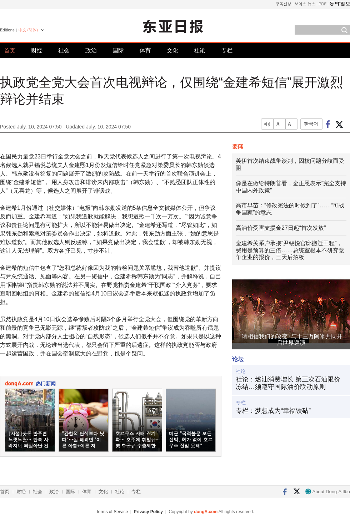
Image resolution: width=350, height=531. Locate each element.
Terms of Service (112, 511)
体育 (145, 50)
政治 (91, 50)
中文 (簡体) (28, 30)
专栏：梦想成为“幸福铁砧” (273, 410)
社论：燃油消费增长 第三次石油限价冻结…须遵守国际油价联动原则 (288, 383)
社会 (64, 50)
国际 (118, 50)
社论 (199, 50)
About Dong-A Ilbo (327, 491)
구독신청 (283, 3)
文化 (172, 50)
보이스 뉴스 (305, 3)
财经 (36, 50)
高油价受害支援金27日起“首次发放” (281, 228)
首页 (9, 50)
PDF (322, 3)
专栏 (226, 50)
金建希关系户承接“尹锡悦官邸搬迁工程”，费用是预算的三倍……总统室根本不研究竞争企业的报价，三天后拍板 (290, 250)
